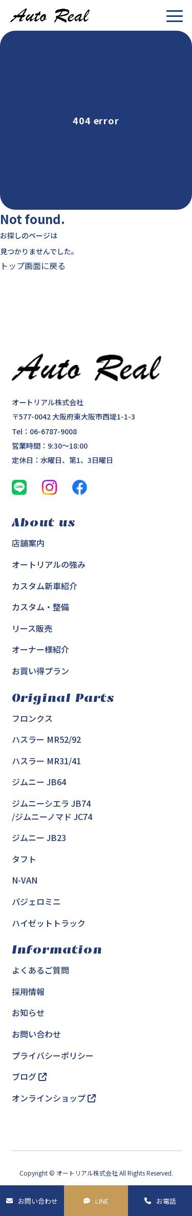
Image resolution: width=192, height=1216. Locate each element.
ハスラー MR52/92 (46, 739)
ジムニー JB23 (39, 837)
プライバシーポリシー (53, 1055)
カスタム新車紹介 (44, 586)
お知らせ (28, 1012)
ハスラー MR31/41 (46, 761)
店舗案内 (28, 543)
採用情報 (28, 991)
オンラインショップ (54, 1098)
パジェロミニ (36, 901)
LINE (102, 1201)
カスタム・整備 (40, 607)
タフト (24, 859)
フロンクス (32, 718)
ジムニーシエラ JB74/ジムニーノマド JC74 (52, 810)
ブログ (29, 1076)
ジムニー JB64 (39, 782)
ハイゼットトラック (49, 923)
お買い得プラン (40, 671)
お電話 (166, 1201)
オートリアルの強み (49, 564)
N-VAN (24, 880)
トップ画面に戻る (33, 265)
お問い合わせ (38, 1201)
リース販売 (32, 628)
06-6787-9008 (53, 431)
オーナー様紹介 (40, 649)
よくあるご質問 (40, 970)
